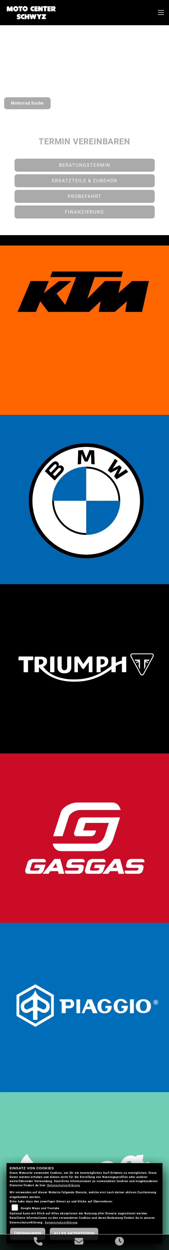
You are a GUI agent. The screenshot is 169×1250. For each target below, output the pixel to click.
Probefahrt (85, 196)
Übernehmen (27, 1233)
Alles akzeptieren (74, 1233)
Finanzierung (84, 212)
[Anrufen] (38, 1242)
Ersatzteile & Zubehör (84, 180)
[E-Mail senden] (79, 1242)
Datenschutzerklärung (63, 1185)
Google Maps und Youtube (40, 1208)
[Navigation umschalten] (161, 12)
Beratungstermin (84, 165)
